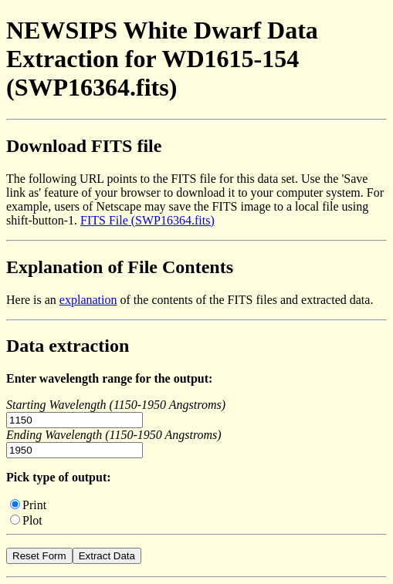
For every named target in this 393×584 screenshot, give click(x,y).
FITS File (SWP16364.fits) (147, 220)
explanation (88, 299)
